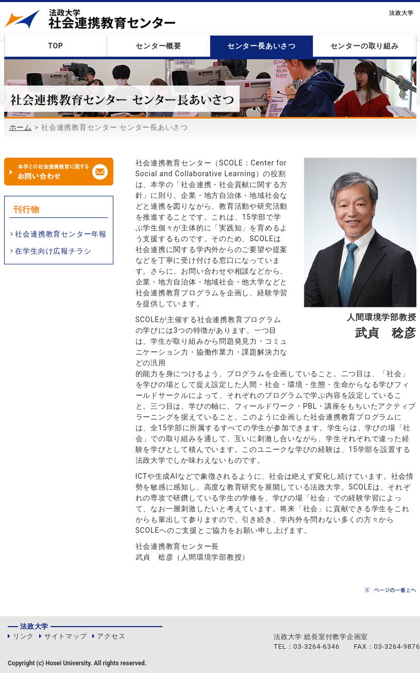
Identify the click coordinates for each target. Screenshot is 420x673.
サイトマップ (65, 636)
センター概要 (158, 46)
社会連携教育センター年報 (60, 234)
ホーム (20, 127)
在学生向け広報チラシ (53, 251)
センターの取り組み (364, 46)
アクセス (111, 636)
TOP (55, 46)
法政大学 (401, 13)
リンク (23, 636)
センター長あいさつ (261, 46)
